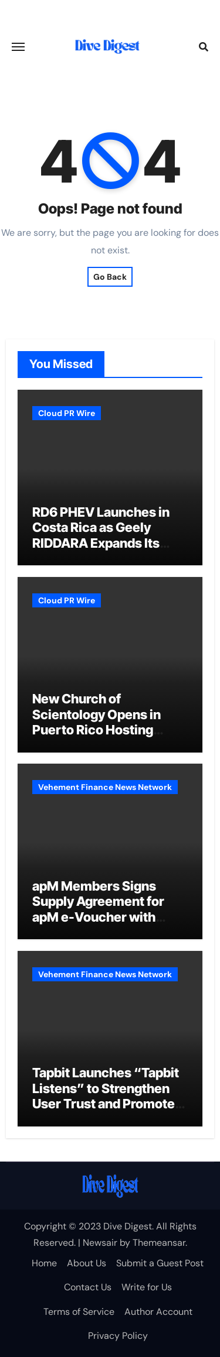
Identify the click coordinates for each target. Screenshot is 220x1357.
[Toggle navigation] (18, 47)
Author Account (158, 1312)
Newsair (100, 1242)
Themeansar (159, 1242)
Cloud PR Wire (66, 413)
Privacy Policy (118, 1335)
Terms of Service (78, 1312)
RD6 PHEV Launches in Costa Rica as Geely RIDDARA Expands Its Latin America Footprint (103, 535)
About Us (86, 1263)
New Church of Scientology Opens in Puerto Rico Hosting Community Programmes (108, 722)
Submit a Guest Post (160, 1263)
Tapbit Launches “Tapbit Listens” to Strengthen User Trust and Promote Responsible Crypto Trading (105, 1103)
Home (44, 1263)
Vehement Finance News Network (105, 787)
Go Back (110, 277)
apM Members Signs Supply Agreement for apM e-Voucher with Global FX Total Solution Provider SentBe (103, 917)
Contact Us (87, 1287)
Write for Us (146, 1287)
